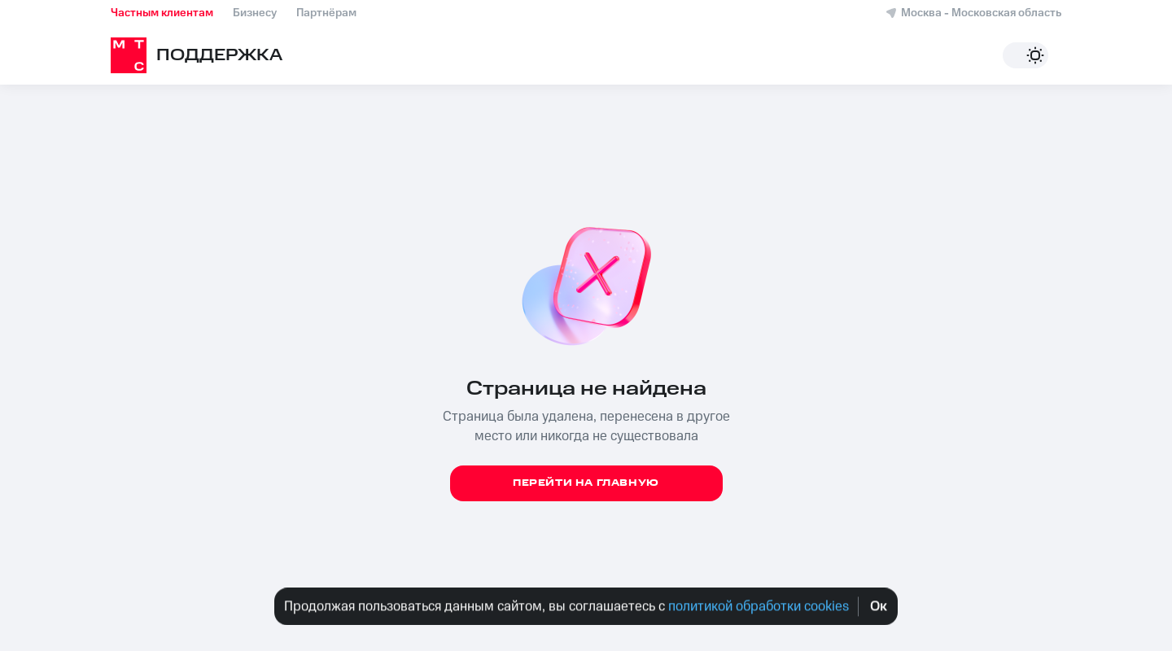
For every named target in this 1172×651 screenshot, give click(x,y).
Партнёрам (326, 13)
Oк (878, 607)
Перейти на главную (586, 483)
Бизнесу (255, 13)
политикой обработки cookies (757, 607)
